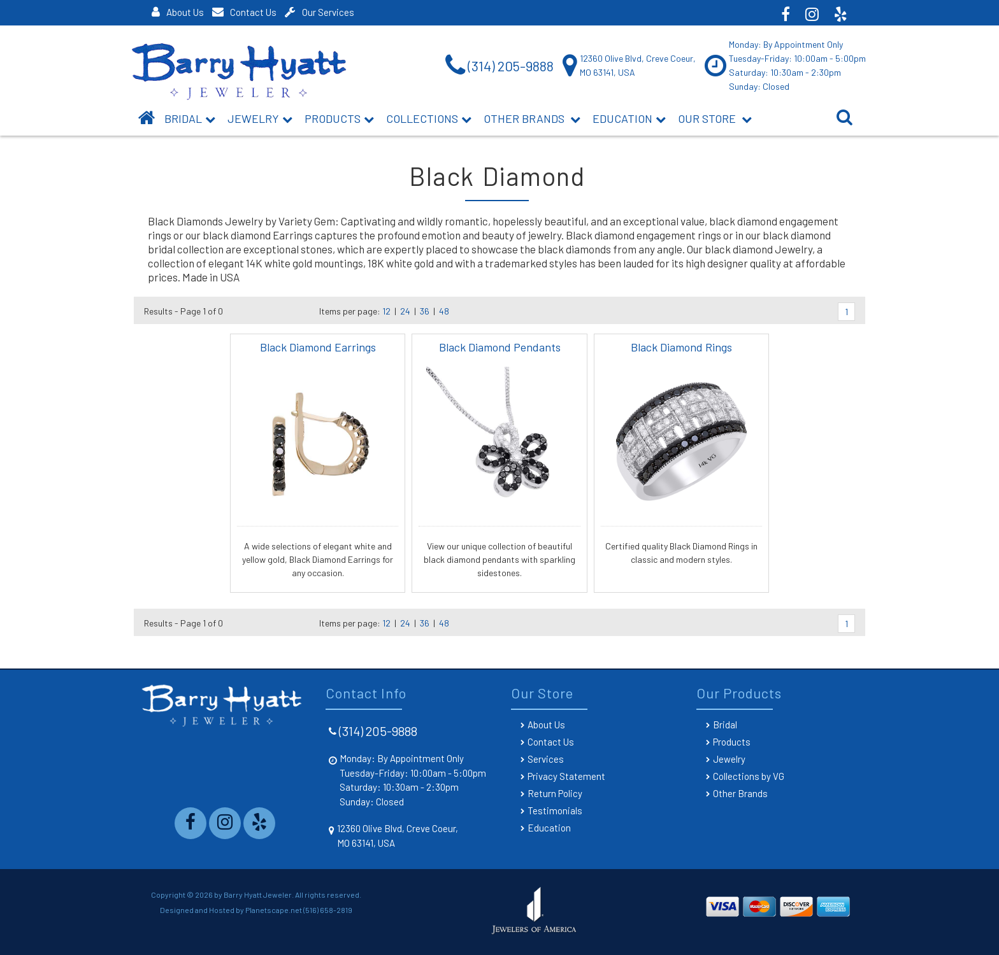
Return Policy (555, 793)
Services (546, 759)
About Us (178, 12)
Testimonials (555, 810)
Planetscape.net (273, 909)
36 (424, 311)
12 (386, 311)
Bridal (725, 724)
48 (444, 311)
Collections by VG (748, 776)
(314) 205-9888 (378, 731)
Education (629, 118)
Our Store (715, 118)
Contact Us (244, 12)
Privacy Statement (566, 776)
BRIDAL (189, 118)
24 (405, 311)
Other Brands (532, 118)
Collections (428, 118)
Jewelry (259, 118)
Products (339, 118)
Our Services (319, 12)
